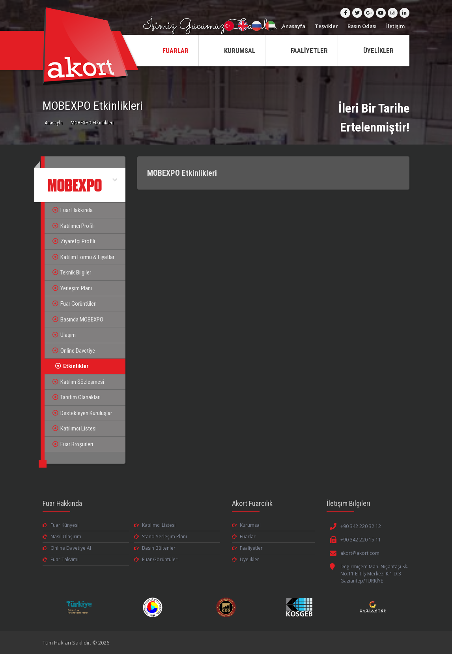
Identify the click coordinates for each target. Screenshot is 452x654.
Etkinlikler (72, 366)
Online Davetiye (73, 350)
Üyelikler (245, 559)
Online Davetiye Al (67, 548)
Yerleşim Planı (72, 288)
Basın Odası (362, 26)
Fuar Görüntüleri (74, 303)
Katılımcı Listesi (74, 428)
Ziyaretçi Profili (73, 241)
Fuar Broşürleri (72, 444)
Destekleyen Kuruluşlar (82, 413)
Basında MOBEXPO (77, 319)
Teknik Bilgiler (71, 272)
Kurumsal (246, 525)
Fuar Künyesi (60, 525)
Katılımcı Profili (73, 225)
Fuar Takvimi (60, 559)
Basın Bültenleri (155, 548)
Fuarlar (244, 536)
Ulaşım (64, 334)
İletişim (395, 26)
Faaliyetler (247, 548)
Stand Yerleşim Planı (160, 536)
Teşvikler (326, 26)
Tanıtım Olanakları (76, 397)
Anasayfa (293, 26)
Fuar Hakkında (72, 210)
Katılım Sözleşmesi (78, 381)
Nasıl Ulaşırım (62, 536)
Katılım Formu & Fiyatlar (83, 257)
